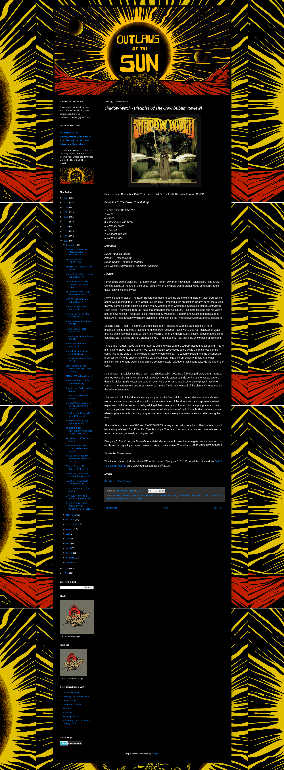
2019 (66, 231)
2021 (66, 222)
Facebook (110, 481)
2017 (66, 241)
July (68, 534)
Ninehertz (67, 709)
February (71, 558)
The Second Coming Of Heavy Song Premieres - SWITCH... (79, 459)
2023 (66, 212)
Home (165, 508)
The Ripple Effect (71, 716)
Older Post (218, 508)
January (70, 562)
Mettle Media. (184, 496)
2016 (66, 568)
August (70, 529)
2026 (66, 198)
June (68, 538)
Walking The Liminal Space (76, 696)
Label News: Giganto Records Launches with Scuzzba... (78, 369)
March (69, 553)
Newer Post (111, 508)
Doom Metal (161, 496)
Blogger (155, 754)
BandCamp (124, 481)
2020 (66, 226)
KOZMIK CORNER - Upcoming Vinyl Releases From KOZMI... (79, 431)
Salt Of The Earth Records (209, 496)
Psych (194, 496)
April (68, 548)
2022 (66, 217)
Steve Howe (124, 499)
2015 (66, 573)
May (68, 543)
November (71, 515)
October (70, 519)
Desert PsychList (71, 692)
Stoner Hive (68, 713)
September (72, 524)
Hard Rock (172, 496)
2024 (66, 207)
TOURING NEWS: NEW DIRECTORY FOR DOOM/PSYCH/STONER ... (79, 506)
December (71, 245)
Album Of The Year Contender (126, 496)
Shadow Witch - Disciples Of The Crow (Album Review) (78, 406)
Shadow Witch (112, 499)
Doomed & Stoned (72, 705)
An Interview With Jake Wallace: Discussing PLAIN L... (77, 284)
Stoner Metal (136, 499)
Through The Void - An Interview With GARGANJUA (77, 252)
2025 (66, 203)
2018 (66, 236)
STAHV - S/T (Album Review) (79, 376)
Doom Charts (69, 700)
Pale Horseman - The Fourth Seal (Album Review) (76, 449)
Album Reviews (148, 496)
